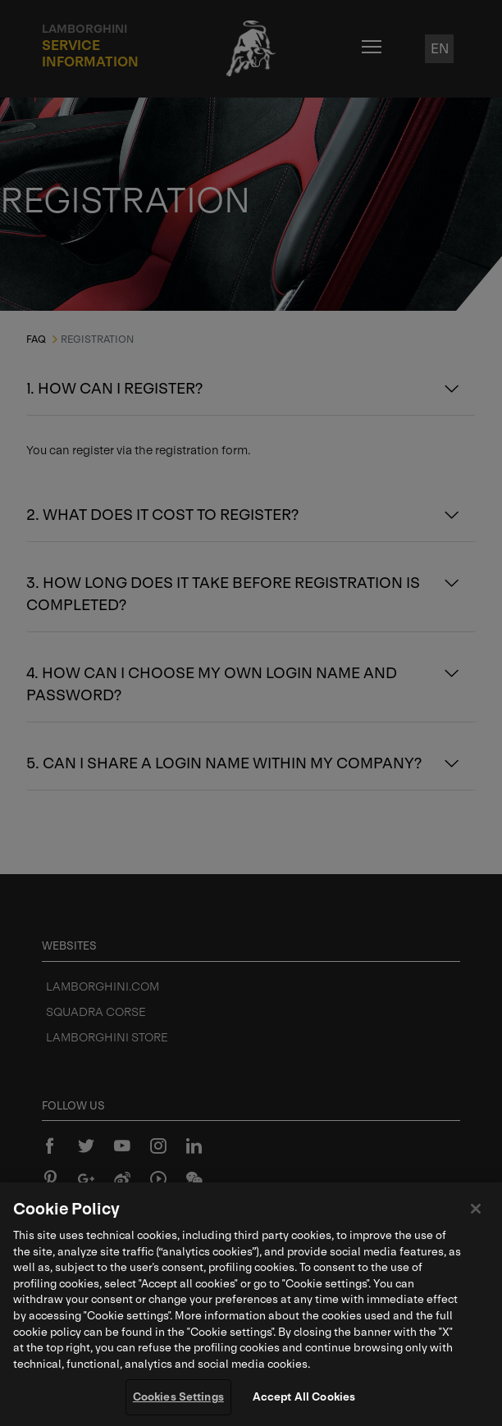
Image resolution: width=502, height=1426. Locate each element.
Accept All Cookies (304, 1399)
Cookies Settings (178, 1399)
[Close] (476, 1211)
